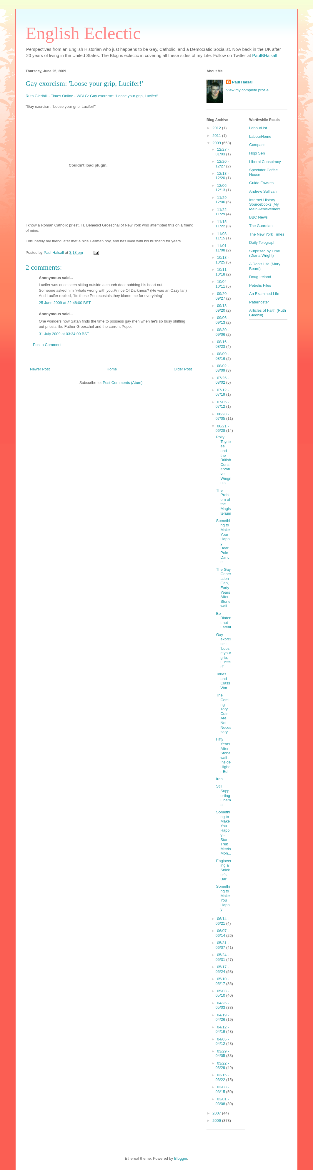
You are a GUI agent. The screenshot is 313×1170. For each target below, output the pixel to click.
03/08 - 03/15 (222, 1089)
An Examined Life (264, 293)
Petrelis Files (260, 285)
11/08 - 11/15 (222, 236)
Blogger (180, 1158)
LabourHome (260, 136)
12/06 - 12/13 (222, 187)
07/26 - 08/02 (222, 380)
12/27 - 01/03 (222, 151)
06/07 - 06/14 (222, 933)
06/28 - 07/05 (222, 416)
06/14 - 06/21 (222, 921)
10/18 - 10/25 (222, 259)
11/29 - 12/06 (222, 199)
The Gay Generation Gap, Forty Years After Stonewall (223, 587)
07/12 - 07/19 (222, 392)
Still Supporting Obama (223, 795)
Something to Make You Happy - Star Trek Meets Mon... (223, 832)
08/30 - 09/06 (222, 332)
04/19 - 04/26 (222, 1017)
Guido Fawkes (261, 183)
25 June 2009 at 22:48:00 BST (65, 303)
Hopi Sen (257, 153)
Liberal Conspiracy (265, 162)
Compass (257, 144)
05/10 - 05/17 (222, 981)
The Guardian (261, 226)
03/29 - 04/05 (222, 1053)
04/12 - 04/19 (222, 1029)
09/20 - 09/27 (222, 296)
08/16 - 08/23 (222, 344)
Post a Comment (47, 345)
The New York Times (266, 234)
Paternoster (259, 302)
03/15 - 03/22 (222, 1077)
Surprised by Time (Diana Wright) (264, 253)
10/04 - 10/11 (222, 283)
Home (112, 369)
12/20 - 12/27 (222, 163)
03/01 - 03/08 (222, 1101)
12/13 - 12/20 (222, 175)
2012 (217, 128)
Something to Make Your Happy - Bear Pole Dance (223, 541)
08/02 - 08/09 (222, 368)
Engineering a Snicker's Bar (223, 870)
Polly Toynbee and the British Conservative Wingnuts (223, 460)
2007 (217, 1113)
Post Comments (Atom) (122, 382)
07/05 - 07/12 (222, 404)
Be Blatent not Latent (223, 620)
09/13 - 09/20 (222, 308)
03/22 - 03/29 (222, 1065)
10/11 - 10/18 (222, 271)
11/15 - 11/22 (222, 224)
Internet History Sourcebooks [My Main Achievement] (265, 204)
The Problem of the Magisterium (223, 502)
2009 (217, 143)
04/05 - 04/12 (222, 1041)
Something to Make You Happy (223, 898)
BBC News (258, 217)
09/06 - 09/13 (222, 320)
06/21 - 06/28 (222, 428)
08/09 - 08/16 (222, 356)
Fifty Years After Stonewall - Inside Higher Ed (223, 755)
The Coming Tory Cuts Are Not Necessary (223, 713)
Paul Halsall (243, 82)
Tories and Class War (223, 681)
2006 (217, 1120)
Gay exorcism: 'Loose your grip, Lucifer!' (84, 83)
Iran (219, 779)
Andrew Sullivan (263, 191)
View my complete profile (247, 90)
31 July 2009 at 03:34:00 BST (64, 334)
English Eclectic (83, 33)
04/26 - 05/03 (222, 1005)
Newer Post (40, 369)
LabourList (258, 128)
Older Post (183, 369)
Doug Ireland (260, 277)
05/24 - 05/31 (222, 957)
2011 (217, 135)
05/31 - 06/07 (222, 945)
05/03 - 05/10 (222, 993)
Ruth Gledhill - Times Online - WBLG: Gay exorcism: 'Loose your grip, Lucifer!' (92, 96)
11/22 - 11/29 (222, 211)
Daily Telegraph (262, 242)
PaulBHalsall (264, 55)
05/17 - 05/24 (222, 969)
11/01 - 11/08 (222, 248)
